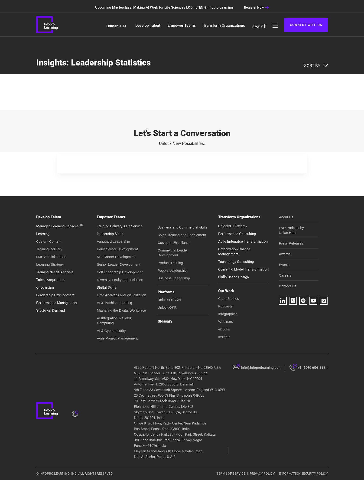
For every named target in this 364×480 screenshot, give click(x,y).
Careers (285, 275)
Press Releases (291, 243)
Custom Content (48, 241)
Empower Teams (182, 25)
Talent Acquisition (50, 280)
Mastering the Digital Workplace (121, 310)
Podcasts (225, 306)
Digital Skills (106, 287)
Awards (284, 254)
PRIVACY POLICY (262, 473)
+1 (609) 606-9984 (313, 368)
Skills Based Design (233, 277)
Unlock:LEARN (169, 300)
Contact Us (287, 286)
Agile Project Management (117, 338)
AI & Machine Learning (114, 303)
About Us (286, 217)
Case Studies (228, 298)
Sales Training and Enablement (182, 235)
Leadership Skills (110, 234)
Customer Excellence (174, 243)
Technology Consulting (236, 262)
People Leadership (172, 270)
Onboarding (45, 287)
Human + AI (116, 26)
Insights (224, 337)
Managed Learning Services (59, 226)
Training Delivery (49, 249)
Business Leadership (174, 278)
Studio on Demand (50, 310)
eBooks (224, 329)
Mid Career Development (116, 257)
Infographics (227, 314)
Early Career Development (117, 249)
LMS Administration (51, 257)
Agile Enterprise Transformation (243, 241)
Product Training (170, 263)
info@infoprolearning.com (261, 368)
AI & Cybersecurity (111, 331)
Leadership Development (55, 295)
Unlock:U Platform (232, 226)
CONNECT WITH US (306, 25)
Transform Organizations (224, 25)
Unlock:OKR (167, 307)
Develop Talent (147, 25)
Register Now (256, 7)
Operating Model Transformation (243, 269)
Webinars (225, 321)
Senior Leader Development (118, 264)
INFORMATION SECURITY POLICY (303, 473)
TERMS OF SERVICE (231, 473)
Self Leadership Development (120, 272)
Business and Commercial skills (183, 227)
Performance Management (56, 303)
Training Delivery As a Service (120, 226)
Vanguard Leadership (113, 241)
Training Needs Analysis (55, 272)
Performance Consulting (237, 234)
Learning (42, 234)
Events (284, 265)
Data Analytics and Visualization (121, 295)
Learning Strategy (50, 264)
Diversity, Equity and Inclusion (120, 280)
